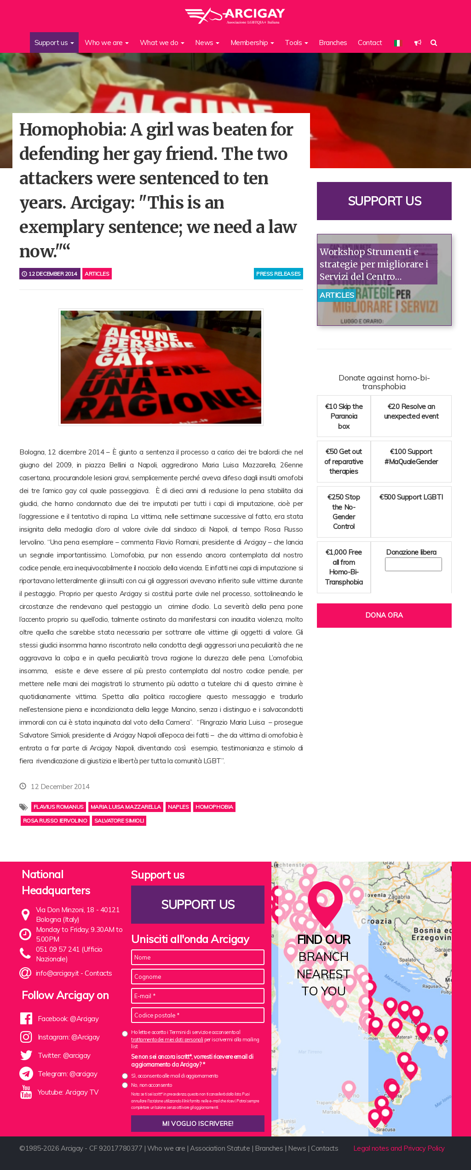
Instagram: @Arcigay (69, 1037)
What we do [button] (162, 42)
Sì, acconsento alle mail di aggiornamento (174, 1076)
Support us (384, 201)
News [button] (207, 42)
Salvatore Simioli (119, 820)
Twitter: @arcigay (64, 1055)
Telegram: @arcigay (68, 1073)
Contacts (98, 973)
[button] (418, 42)
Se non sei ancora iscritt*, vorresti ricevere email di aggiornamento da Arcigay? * (192, 1060)
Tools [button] (296, 42)
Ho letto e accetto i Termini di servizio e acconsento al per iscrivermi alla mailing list (195, 1039)
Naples (178, 806)
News (297, 1148)
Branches (333, 42)
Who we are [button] (107, 42)
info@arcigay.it (57, 973)
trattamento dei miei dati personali (167, 1039)
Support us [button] (54, 42)
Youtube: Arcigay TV (68, 1092)
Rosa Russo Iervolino (55, 820)
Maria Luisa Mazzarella (126, 806)
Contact (370, 42)
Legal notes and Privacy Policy (399, 1148)
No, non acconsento (151, 1085)
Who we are (166, 1148)
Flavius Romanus (59, 806)
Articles (97, 273)
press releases (278, 273)
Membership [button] (252, 42)
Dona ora (384, 615)
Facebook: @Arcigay (68, 1018)
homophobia (214, 806)
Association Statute (220, 1148)
